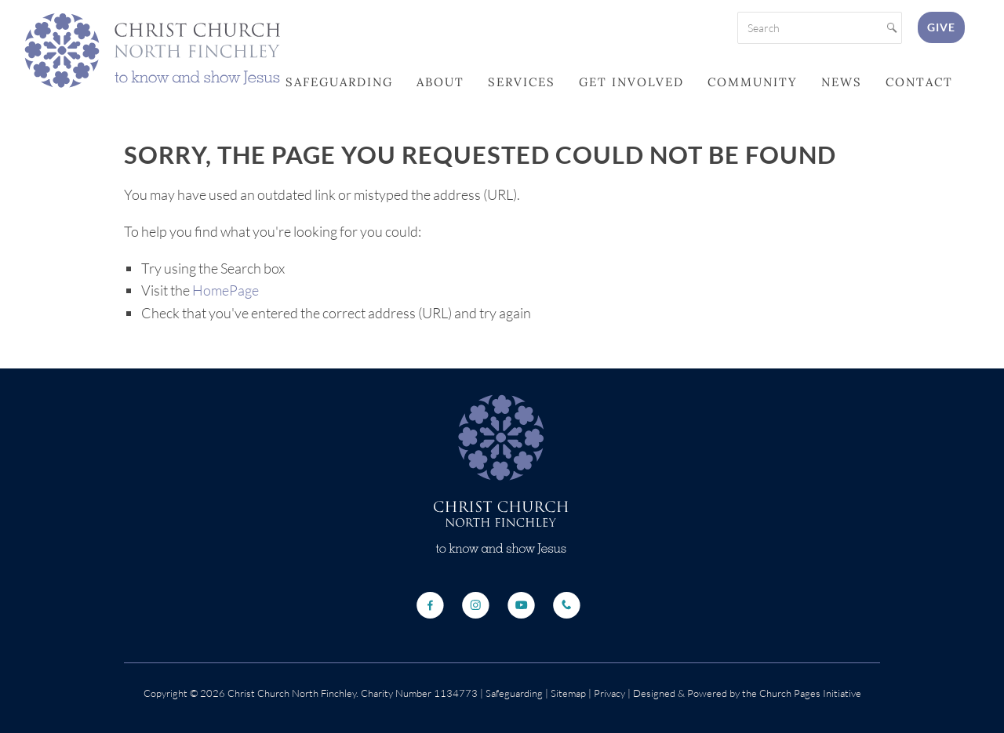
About (440, 81)
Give (941, 27)
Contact (919, 81)
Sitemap (568, 693)
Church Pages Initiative (810, 693)
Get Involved (631, 81)
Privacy (608, 693)
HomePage (225, 290)
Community (753, 81)
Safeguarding (339, 81)
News (841, 81)
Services (521, 81)
